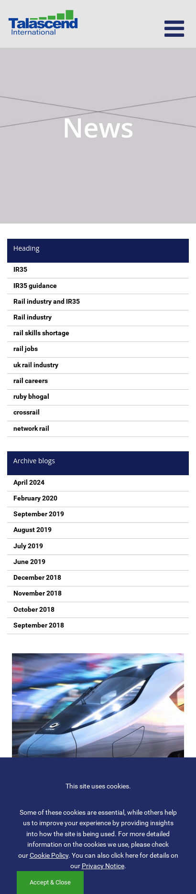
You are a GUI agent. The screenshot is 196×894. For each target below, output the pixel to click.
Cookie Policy (49, 855)
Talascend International (43, 24)
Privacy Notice (103, 866)
